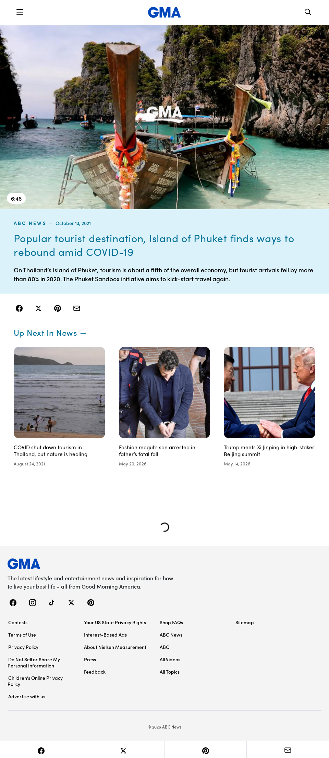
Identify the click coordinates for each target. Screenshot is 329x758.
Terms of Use (22, 633)
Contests (17, 621)
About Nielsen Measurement (115, 646)
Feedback (95, 670)
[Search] (308, 12)
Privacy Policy (23, 646)
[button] (19, 12)
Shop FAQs (171, 621)
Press (90, 658)
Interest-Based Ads (105, 633)
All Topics (170, 670)
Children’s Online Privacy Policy (35, 680)
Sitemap (244, 621)
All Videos (170, 658)
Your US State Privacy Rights (115, 621)
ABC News (30, 223)
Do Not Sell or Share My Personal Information (34, 661)
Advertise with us (26, 695)
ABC (164, 646)
